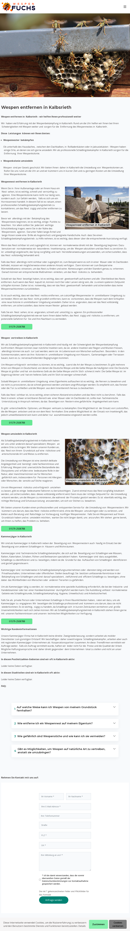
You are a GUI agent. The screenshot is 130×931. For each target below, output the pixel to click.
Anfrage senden (53, 900)
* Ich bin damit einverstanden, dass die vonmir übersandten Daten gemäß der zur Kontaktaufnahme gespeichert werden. (65, 879)
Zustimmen (98, 924)
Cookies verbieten (117, 924)
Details (82, 926)
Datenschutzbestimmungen (55, 881)
